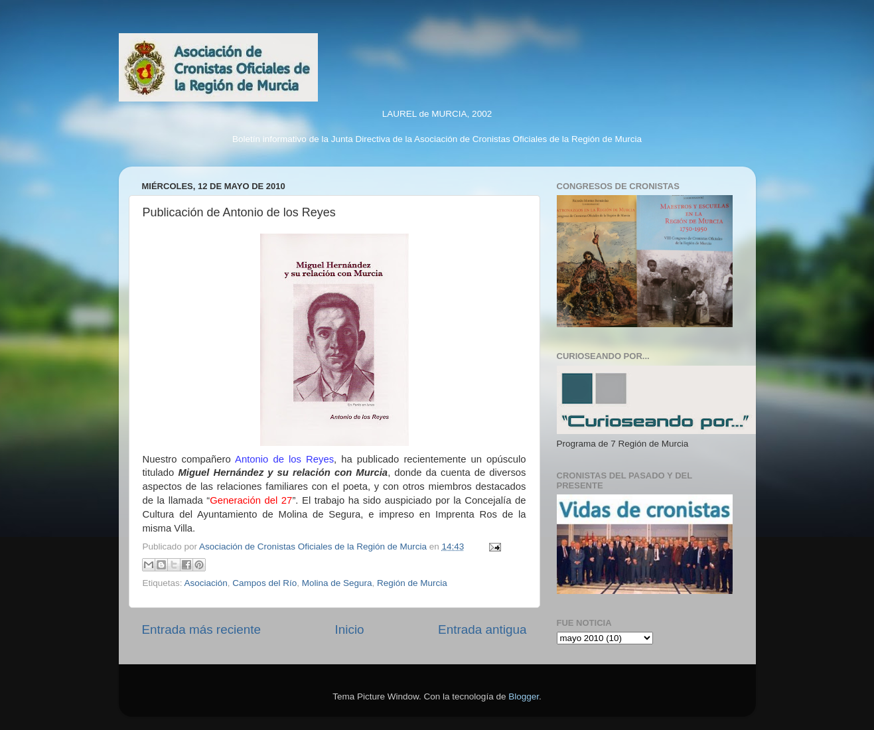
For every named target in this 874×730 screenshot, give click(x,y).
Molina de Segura (337, 583)
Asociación (206, 583)
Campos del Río (264, 583)
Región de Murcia (412, 583)
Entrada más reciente (201, 629)
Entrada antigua (482, 629)
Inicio (349, 629)
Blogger (523, 696)
